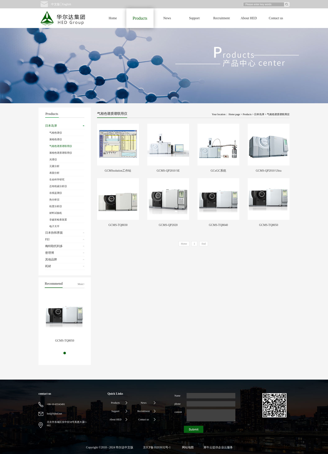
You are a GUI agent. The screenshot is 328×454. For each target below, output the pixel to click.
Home (113, 18)
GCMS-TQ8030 (117, 225)
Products (247, 114)
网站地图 (187, 447)
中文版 (55, 4)
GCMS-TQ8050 (64, 340)
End (204, 243)
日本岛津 (259, 114)
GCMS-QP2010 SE (168, 170)
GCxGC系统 (218, 170)
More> (81, 284)
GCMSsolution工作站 (118, 170)
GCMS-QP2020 (168, 225)
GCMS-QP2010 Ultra (269, 170)
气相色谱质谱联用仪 (278, 114)
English (66, 4)
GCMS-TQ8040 (218, 225)
